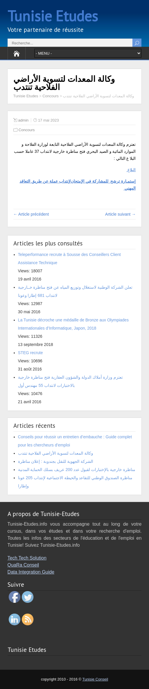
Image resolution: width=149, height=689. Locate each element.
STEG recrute (30, 352)
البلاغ (131, 169)
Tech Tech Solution (27, 557)
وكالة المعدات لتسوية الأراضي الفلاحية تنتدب (55, 453)
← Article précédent (31, 214)
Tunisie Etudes (53, 15)
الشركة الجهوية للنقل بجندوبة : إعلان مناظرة (55, 461)
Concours (27, 130)
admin (23, 120)
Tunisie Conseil (95, 679)
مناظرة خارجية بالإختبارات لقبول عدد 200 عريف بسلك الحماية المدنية (76, 469)
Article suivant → (120, 214)
